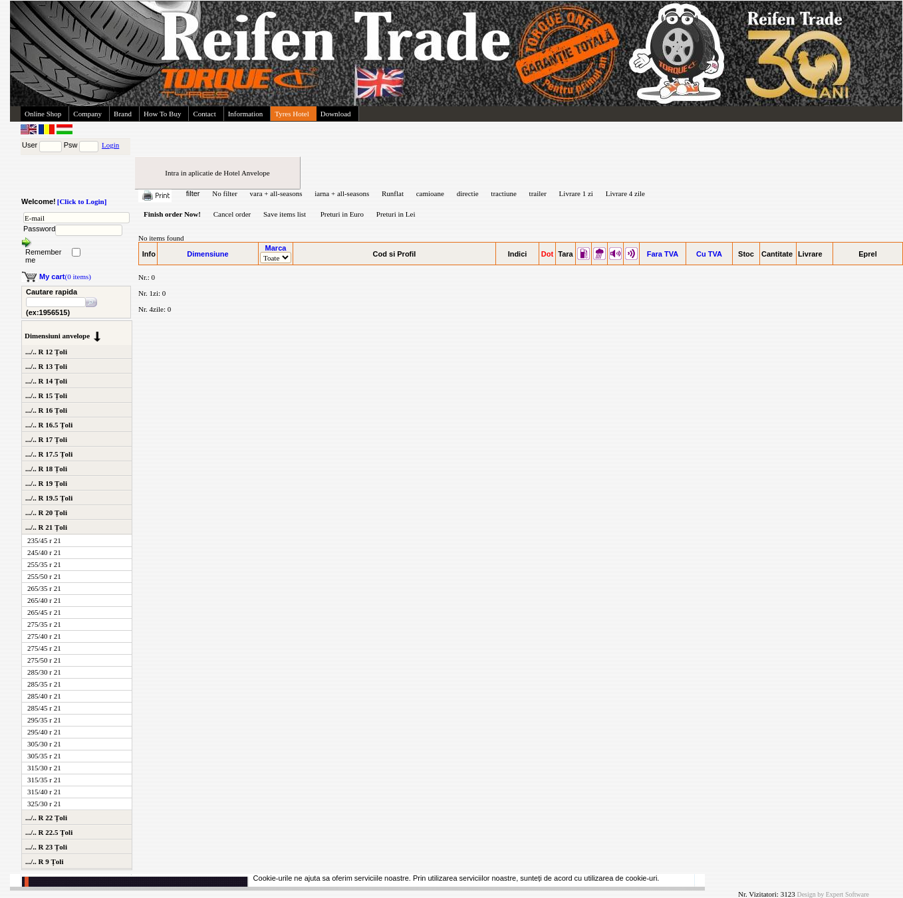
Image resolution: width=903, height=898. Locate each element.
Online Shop (43, 114)
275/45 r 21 (44, 648)
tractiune (503, 193)
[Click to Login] (82, 201)
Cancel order (232, 214)
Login (110, 145)
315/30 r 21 (44, 768)
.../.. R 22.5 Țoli (48, 832)
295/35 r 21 (44, 720)
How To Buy (162, 114)
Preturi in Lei (396, 214)
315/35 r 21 (44, 780)
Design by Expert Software (833, 894)
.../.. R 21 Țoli (46, 527)
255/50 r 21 (44, 576)
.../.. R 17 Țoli (46, 439)
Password (39, 229)
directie (468, 193)
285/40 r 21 (44, 696)
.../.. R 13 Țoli (46, 366)
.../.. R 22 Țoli (46, 818)
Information (245, 114)
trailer (538, 193)
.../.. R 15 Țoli (46, 395)
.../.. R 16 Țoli (46, 410)
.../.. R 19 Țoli (46, 483)
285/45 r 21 (44, 708)
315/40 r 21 (44, 792)
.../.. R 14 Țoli (46, 381)
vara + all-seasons (276, 193)
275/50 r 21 (44, 660)
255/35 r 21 (44, 564)
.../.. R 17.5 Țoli (48, 454)
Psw (71, 145)
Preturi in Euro (342, 214)
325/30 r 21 (44, 804)
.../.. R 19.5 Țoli (48, 498)
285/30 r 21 (44, 672)
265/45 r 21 (44, 612)
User (29, 145)
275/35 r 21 (44, 624)
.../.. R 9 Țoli (44, 861)
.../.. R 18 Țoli (46, 469)
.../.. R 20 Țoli (46, 512)
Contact (204, 114)
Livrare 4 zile (625, 193)
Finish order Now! (172, 214)
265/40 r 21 (44, 600)
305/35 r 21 (44, 756)
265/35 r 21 (44, 588)
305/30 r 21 (44, 744)
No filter (224, 193)
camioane (430, 193)
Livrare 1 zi (576, 193)
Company (87, 114)
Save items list (284, 214)
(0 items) (65, 277)
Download (336, 114)
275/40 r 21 (44, 636)
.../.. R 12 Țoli (46, 352)
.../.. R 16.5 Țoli (48, 425)
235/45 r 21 (44, 540)
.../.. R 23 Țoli (46, 847)
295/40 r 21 (44, 732)
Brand (123, 114)
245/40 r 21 (44, 552)
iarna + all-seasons (342, 193)
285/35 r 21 (44, 684)
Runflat (393, 193)
